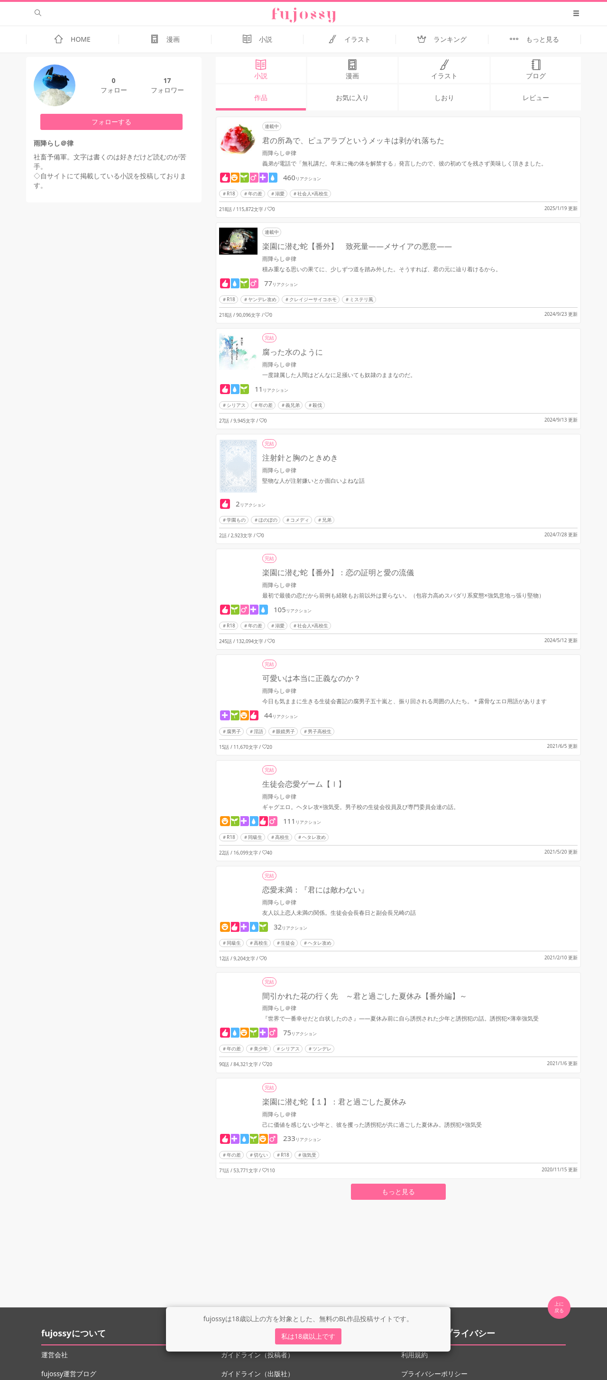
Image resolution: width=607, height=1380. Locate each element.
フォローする (111, 121)
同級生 (255, 837)
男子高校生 (319, 731)
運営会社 (54, 1354)
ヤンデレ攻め (262, 299)
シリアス (236, 405)
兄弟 (326, 519)
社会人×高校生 (313, 193)
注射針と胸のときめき (300, 457)
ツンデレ (322, 1048)
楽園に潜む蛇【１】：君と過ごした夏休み (334, 1101)
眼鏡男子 (285, 731)
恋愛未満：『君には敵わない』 (315, 889)
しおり (444, 97)
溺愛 (280, 193)
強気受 (309, 1154)
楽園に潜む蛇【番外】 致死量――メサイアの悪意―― (357, 246)
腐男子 (234, 731)
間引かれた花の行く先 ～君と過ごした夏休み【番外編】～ (364, 996)
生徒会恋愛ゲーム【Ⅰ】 (304, 784)
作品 (260, 97)
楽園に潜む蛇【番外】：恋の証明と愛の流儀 (338, 572)
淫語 (258, 731)
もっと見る (398, 1191)
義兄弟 (292, 405)
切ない (261, 1154)
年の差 (255, 193)
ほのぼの (267, 519)
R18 (231, 193)
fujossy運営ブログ (68, 1373)
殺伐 (317, 405)
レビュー (536, 97)
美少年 (261, 1048)
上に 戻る (559, 1307)
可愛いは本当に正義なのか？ (311, 678)
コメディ (299, 519)
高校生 (282, 837)
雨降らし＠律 (279, 153)
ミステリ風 (361, 299)
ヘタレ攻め (314, 837)
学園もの (236, 519)
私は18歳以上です (308, 1336)
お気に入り (352, 97)
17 (167, 80)
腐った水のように (292, 352)
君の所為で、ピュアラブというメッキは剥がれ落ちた (353, 140)
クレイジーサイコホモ (313, 299)
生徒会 (288, 942)
